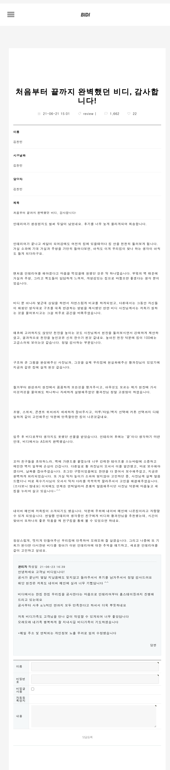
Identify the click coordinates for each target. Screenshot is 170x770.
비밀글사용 (20, 690)
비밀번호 (20, 680)
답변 (153, 645)
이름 (19, 666)
